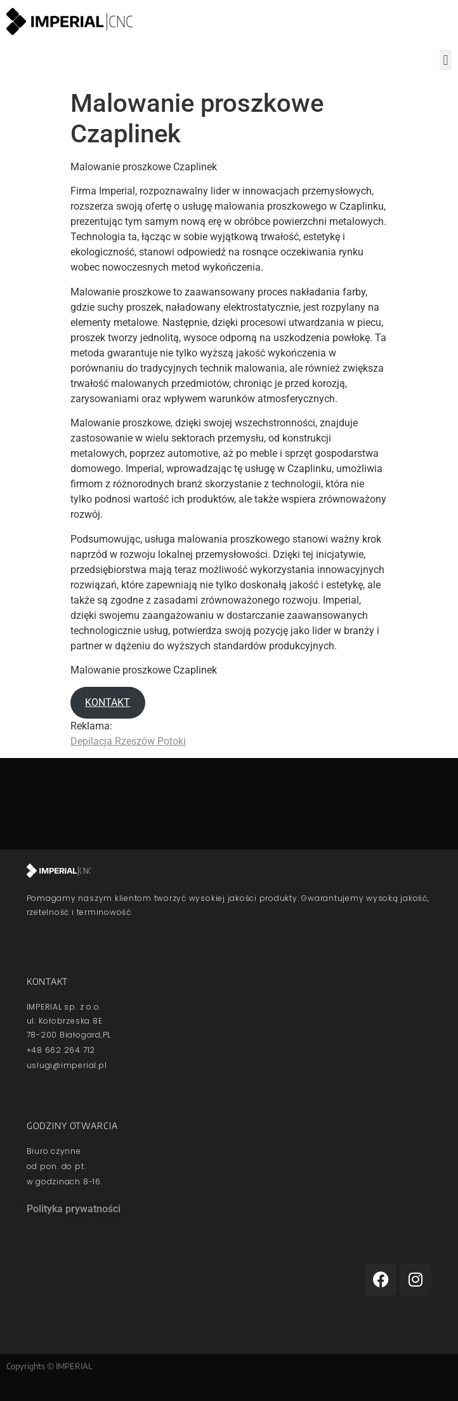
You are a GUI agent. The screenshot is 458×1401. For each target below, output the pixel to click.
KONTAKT (107, 702)
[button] (446, 60)
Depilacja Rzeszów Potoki (128, 741)
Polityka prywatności (74, 1209)
